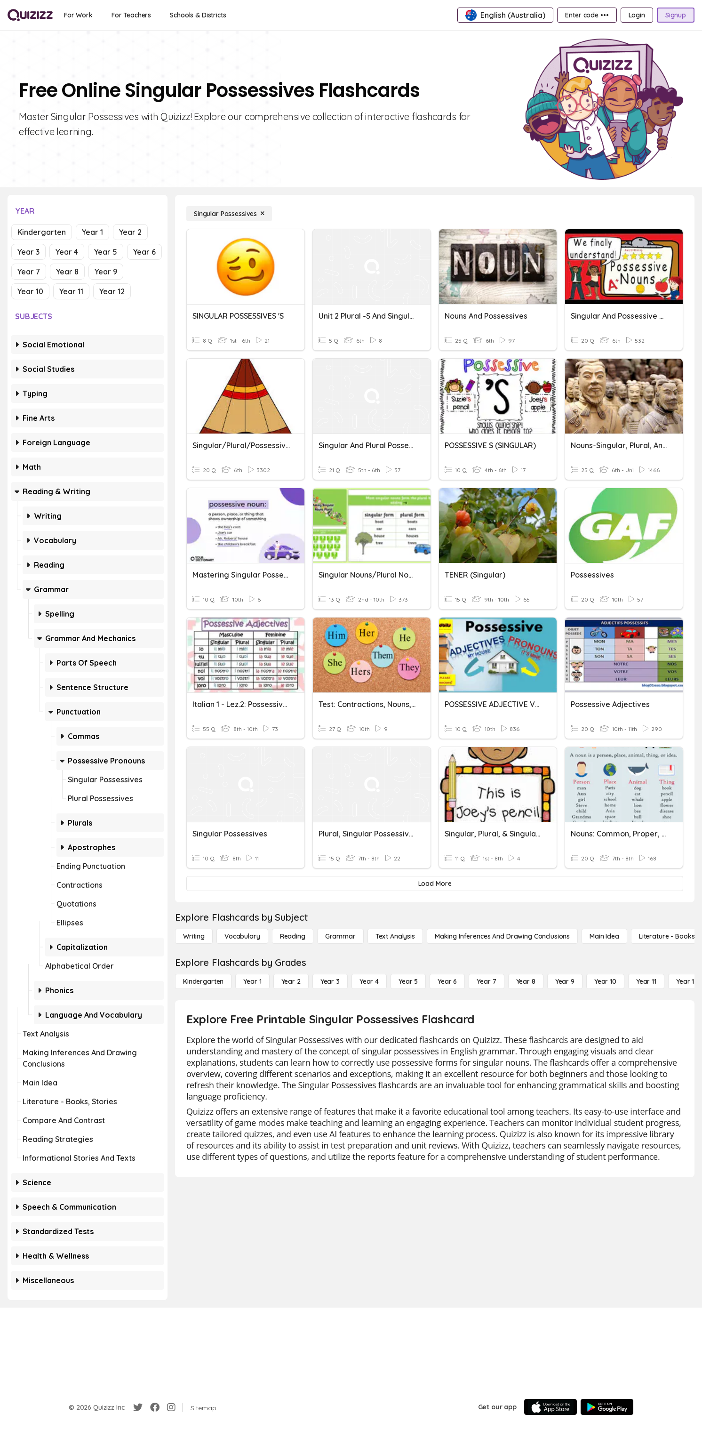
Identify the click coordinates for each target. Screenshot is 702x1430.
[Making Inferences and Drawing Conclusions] (502, 936)
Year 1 (92, 232)
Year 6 (144, 252)
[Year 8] (525, 981)
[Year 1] (252, 981)
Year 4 (67, 252)
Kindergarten (41, 232)
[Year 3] (330, 981)
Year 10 (30, 291)
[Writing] (194, 936)
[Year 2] (291, 981)
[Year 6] (447, 981)
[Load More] (434, 883)
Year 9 (106, 271)
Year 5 (105, 252)
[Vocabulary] (242, 936)
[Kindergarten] (203, 981)
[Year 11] (646, 981)
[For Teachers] (131, 15)
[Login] (637, 15)
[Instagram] (171, 1407)
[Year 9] (564, 981)
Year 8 (67, 271)
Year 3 (28, 252)
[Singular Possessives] (229, 213)
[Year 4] (369, 981)
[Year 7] (486, 981)
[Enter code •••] (586, 15)
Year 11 (71, 291)
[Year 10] (605, 981)
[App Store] (550, 1407)
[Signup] (675, 15)
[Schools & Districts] (197, 15)
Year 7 (28, 271)
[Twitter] (138, 1407)
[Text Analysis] (395, 936)
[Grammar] (340, 936)
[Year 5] (408, 981)
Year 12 (112, 291)
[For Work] (78, 15)
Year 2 (130, 232)
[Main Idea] (604, 936)
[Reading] (292, 936)
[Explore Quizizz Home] (30, 15)
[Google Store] (607, 1407)
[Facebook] (155, 1407)
